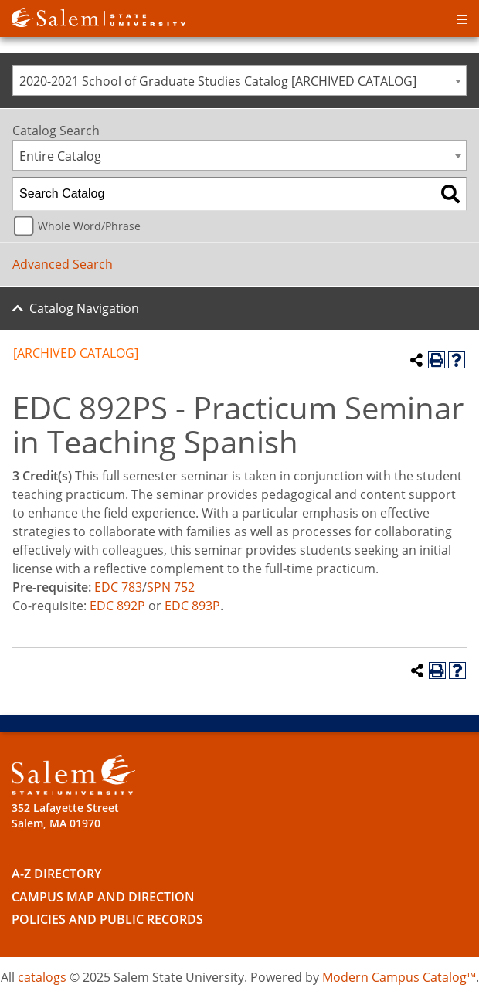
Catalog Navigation (84, 308)
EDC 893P (192, 605)
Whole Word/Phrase (89, 226)
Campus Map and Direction (103, 896)
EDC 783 (118, 587)
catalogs (42, 977)
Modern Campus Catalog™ (399, 977)
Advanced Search (62, 264)
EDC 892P (117, 605)
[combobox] (239, 80)
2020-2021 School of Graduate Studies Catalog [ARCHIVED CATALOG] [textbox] (217, 81)
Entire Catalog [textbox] (60, 156)
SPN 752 (171, 587)
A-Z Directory (56, 873)
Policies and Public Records (107, 919)
